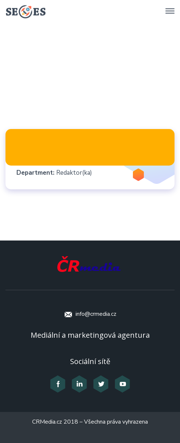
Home (45, 79)
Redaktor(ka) (74, 173)
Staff (77, 79)
